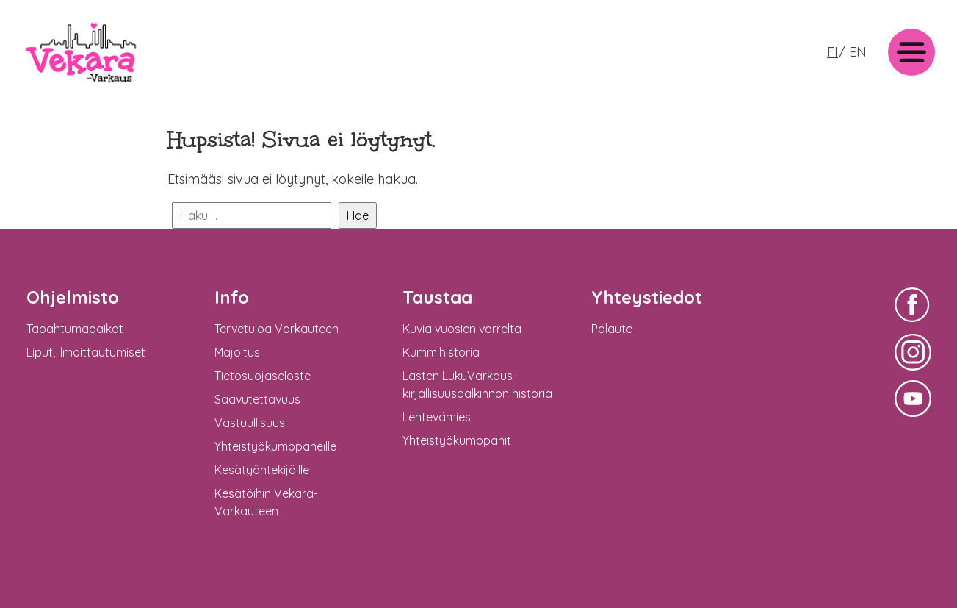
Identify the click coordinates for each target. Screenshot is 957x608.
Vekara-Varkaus (67, 86)
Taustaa (437, 297)
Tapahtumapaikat (74, 328)
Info (231, 297)
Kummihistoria (441, 352)
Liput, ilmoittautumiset (85, 352)
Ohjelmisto (72, 297)
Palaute (611, 328)
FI (832, 51)
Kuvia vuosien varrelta (461, 328)
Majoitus (237, 352)
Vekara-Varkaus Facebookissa (913, 323)
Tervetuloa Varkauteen (276, 328)
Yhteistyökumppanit (456, 440)
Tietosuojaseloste (262, 375)
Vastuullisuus (249, 422)
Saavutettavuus (257, 399)
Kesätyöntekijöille (261, 469)
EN (858, 51)
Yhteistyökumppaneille (275, 446)
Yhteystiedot (646, 297)
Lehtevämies (436, 416)
